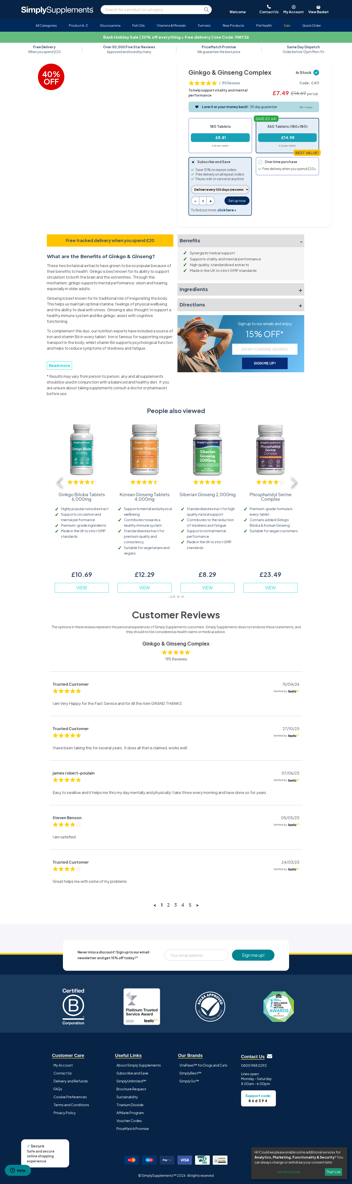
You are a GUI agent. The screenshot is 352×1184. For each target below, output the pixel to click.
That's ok (333, 1172)
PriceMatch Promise (132, 1128)
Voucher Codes (129, 1120)
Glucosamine (110, 25)
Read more (59, 365)
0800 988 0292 (254, 1065)
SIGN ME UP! (265, 363)
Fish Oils (138, 25)
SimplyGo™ (189, 1081)
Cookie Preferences (70, 1097)
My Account (63, 1065)
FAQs (58, 1089)
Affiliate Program (130, 1113)
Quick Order (311, 25)
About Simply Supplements (138, 1065)
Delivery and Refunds (71, 1081)
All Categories (46, 25)
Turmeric (204, 25)
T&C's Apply (305, 107)
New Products (233, 25)
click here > (226, 210)
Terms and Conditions (71, 1105)
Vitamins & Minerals (171, 25)
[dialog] (299, 1163)
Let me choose (288, 1172)
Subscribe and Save (132, 1073)
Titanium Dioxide (130, 1105)
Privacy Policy (65, 1113)
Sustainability (127, 1097)
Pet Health (264, 25)
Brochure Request (131, 1089)
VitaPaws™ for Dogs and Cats (203, 1065)
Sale (287, 25)
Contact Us (63, 1073)
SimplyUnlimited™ (131, 1081)
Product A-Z (78, 25)
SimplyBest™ (190, 1073)
